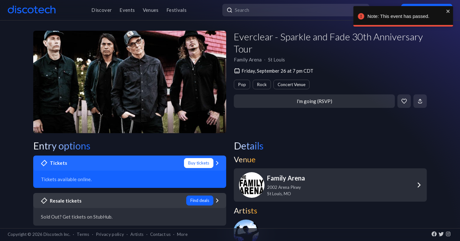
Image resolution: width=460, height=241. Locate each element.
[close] (443, 11)
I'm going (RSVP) (314, 101)
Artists (136, 234)
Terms (83, 234)
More (182, 234)
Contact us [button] (160, 234)
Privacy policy (110, 234)
